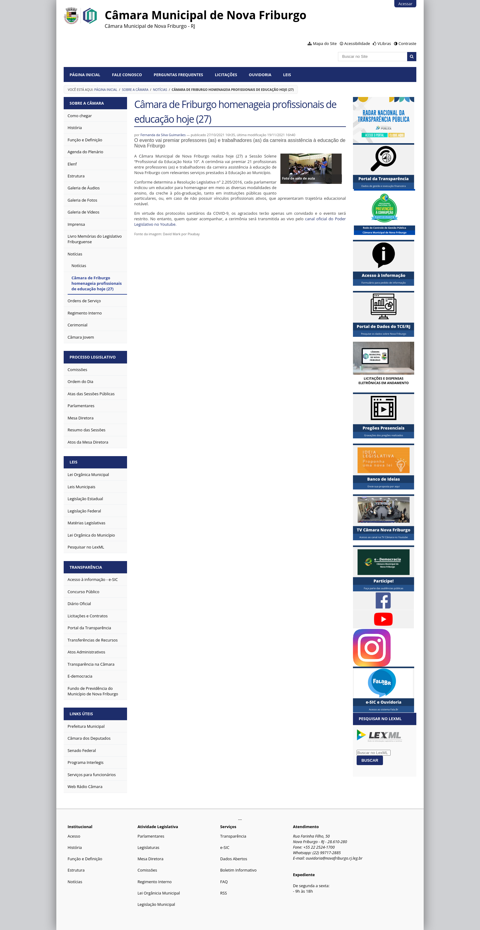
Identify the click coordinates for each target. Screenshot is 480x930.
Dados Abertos (233, 858)
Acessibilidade (357, 43)
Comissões (147, 870)
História (75, 847)
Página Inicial (84, 74)
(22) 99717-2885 (327, 852)
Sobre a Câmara (135, 89)
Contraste (407, 43)
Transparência (85, 567)
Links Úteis (81, 713)
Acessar (405, 3)
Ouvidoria (260, 74)
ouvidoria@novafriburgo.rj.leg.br (334, 858)
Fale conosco (127, 74)
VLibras (384, 43)
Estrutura (76, 870)
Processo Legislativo (92, 357)
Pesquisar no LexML (380, 718)
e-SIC (224, 847)
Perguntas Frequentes (178, 74)
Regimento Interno (154, 881)
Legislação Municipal (156, 904)
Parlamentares (150, 836)
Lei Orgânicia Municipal (158, 893)
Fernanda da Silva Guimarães (163, 134)
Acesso (74, 836)
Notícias (160, 89)
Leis (287, 74)
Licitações (226, 74)
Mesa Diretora (150, 858)
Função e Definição (85, 858)
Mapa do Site (325, 43)
